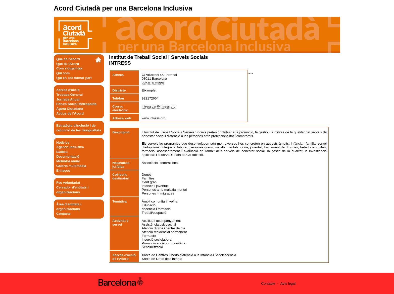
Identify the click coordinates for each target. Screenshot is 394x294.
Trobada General (69, 94)
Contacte (63, 214)
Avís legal (288, 283)
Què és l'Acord (68, 59)
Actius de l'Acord (70, 113)
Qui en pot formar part (74, 78)
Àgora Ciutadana (69, 109)
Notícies (62, 142)
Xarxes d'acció (68, 90)
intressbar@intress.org (158, 106)
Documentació (67, 156)
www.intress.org (153, 118)
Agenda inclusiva (70, 147)
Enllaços (63, 170)
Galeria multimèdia (71, 166)
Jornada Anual (67, 99)
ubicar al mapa (153, 82)
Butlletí (62, 152)
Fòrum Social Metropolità (76, 104)
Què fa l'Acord (67, 64)
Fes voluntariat (68, 182)
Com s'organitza (69, 68)
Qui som (63, 73)
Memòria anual (68, 161)
